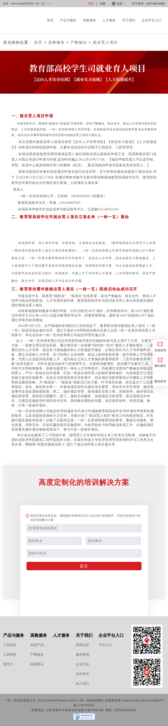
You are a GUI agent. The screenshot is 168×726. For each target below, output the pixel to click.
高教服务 (89, 26)
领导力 (8, 664)
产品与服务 (68, 26)
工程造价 (10, 645)
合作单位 (82, 674)
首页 (50, 20)
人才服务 (109, 26)
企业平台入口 (152, 26)
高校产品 (37, 645)
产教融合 (78, 42)
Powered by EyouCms (138, 700)
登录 (91, 3)
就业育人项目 (105, 42)
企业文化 (82, 664)
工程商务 (10, 654)
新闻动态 (82, 645)
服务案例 (82, 654)
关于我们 (128, 26)
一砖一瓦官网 (23, 20)
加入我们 (82, 683)
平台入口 (105, 645)
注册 (102, 3)
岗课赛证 (37, 664)
